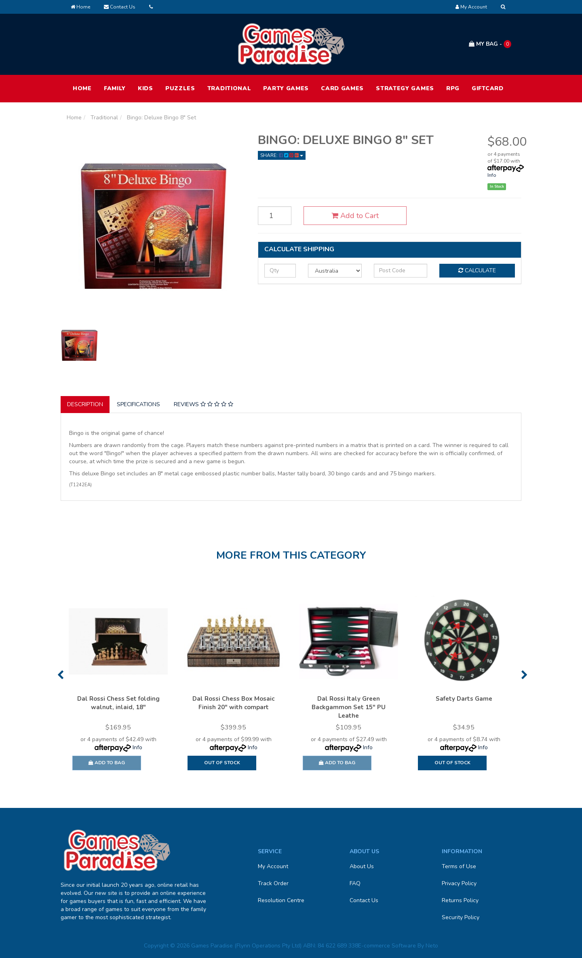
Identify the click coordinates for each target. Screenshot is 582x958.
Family (115, 88)
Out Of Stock (222, 762)
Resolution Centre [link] (281, 900)
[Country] (335, 271)
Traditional (229, 88)
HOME (82, 88)
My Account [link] (273, 866)
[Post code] (401, 271)
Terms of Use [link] (459, 866)
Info (491, 175)
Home (80, 7)
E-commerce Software (387, 946)
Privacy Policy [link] (459, 883)
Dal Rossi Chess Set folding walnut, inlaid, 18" (118, 703)
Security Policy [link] (460, 917)
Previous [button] (60, 675)
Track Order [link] (273, 883)
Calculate (477, 270)
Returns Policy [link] (460, 900)
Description (85, 404)
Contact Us (119, 7)
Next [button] (524, 675)
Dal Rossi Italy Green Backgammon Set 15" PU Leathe (349, 707)
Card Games (342, 88)
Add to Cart (355, 215)
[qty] (280, 271)
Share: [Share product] (281, 155)
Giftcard (488, 88)
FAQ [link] (355, 883)
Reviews (203, 404)
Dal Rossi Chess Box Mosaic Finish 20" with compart (233, 703)
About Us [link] (362, 866)
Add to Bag (107, 762)
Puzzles (180, 88)
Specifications (138, 404)
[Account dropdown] (471, 7)
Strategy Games (405, 88)
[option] (118, 685)
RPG (453, 88)
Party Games (286, 88)
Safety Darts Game (464, 699)
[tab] (85, 404)
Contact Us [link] (364, 900)
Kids (145, 88)
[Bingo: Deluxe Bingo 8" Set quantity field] (275, 215)
